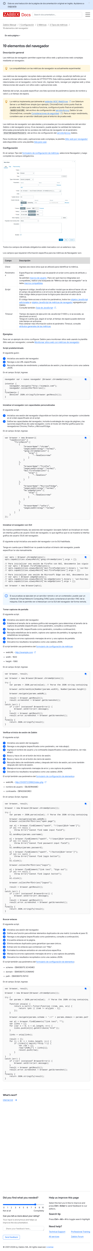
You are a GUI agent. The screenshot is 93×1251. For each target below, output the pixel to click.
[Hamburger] (87, 15)
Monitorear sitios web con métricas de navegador (57, 341)
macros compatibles (33, 283)
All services (54, 1236)
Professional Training (80, 1231)
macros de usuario (38, 277)
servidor (59, 110)
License (49, 1247)
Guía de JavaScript (44, 307)
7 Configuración (26, 25)
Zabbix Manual (9, 25)
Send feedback (11, 1237)
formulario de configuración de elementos (55, 817)
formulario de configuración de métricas (40, 152)
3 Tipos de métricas (58, 25)
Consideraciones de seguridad (45, 113)
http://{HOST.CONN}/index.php (29, 822)
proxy (66, 110)
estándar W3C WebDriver (56, 101)
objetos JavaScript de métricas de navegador (52, 302)
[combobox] (58, 14)
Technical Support (57, 1231)
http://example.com (24, 681)
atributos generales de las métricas (35, 326)
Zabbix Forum (77, 1236)
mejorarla (12, 6)
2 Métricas (41, 25)
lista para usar (40, 141)
